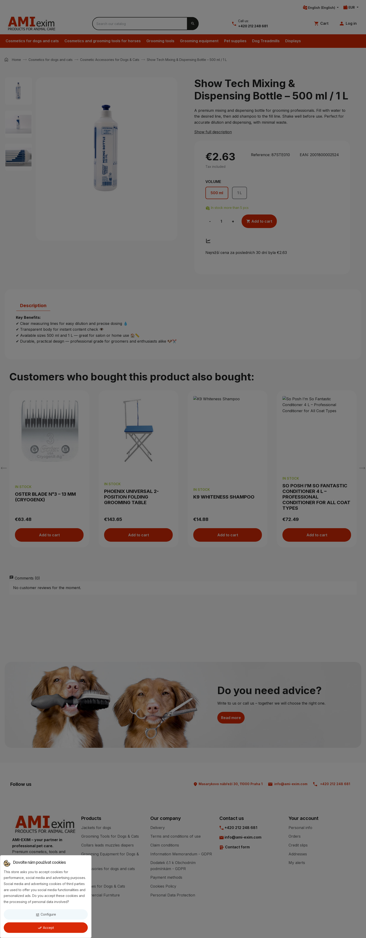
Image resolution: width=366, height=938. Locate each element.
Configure (45, 914)
